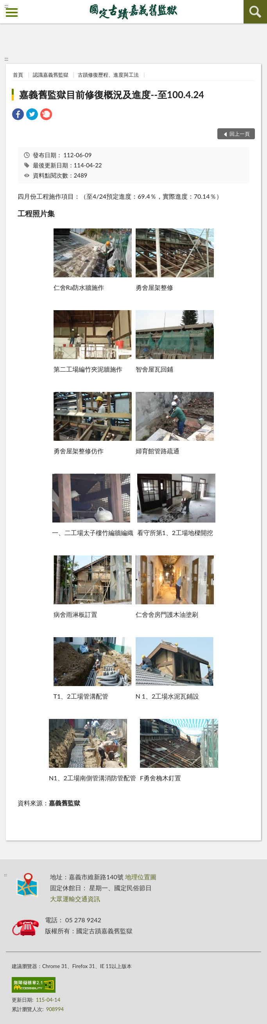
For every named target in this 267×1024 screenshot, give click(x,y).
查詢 (255, 11)
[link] (18, 115)
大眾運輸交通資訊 (75, 898)
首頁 (18, 75)
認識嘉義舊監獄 (50, 75)
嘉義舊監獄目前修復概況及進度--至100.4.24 (111, 94)
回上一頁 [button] (239, 134)
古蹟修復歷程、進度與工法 (108, 75)
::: (6, 6)
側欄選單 (12, 12)
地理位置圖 (140, 876)
